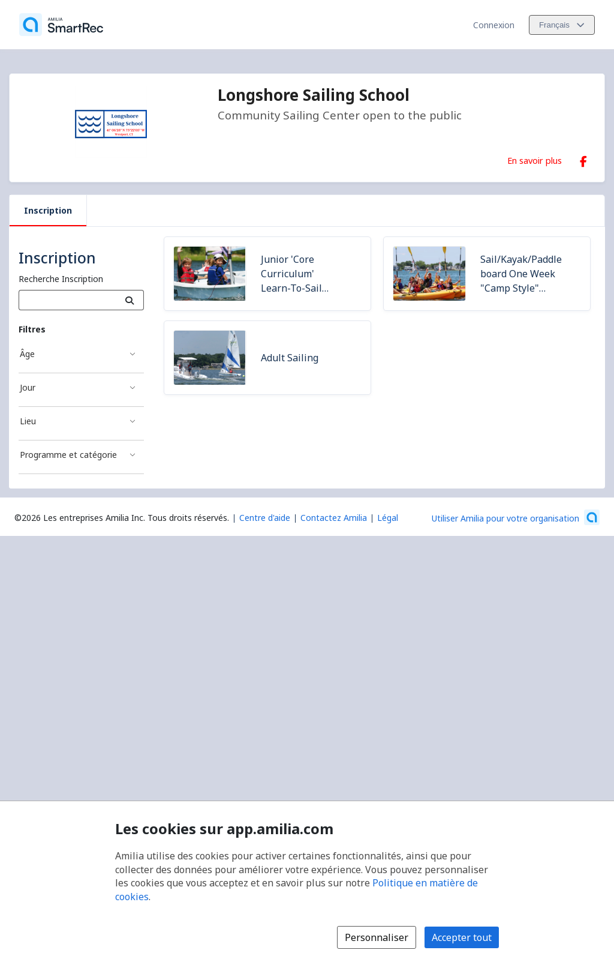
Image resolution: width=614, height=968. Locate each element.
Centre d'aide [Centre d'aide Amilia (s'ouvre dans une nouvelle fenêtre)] (264, 517)
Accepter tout (462, 937)
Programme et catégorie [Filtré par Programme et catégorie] (68, 454)
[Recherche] (130, 300)
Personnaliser (376, 937)
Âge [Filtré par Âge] (27, 353)
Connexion (493, 25)
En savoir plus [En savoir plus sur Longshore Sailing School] (534, 160)
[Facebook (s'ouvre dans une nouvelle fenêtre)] (583, 159)
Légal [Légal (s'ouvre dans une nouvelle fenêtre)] (387, 517)
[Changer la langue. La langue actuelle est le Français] (562, 25)
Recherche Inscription (61, 278)
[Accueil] (61, 24)
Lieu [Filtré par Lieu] (28, 421)
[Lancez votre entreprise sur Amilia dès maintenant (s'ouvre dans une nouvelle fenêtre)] (516, 517)
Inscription (48, 210)
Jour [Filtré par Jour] (27, 387)
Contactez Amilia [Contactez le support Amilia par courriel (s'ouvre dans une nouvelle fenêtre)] (333, 517)
